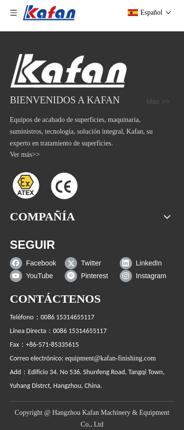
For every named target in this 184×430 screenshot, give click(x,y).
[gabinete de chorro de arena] (68, 70)
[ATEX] (44, 185)
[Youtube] (35, 275)
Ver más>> (25, 154)
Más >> (157, 101)
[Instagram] (145, 275)
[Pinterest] (90, 275)
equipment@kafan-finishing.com (110, 358)
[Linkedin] (145, 263)
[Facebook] (35, 263)
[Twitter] (90, 263)
